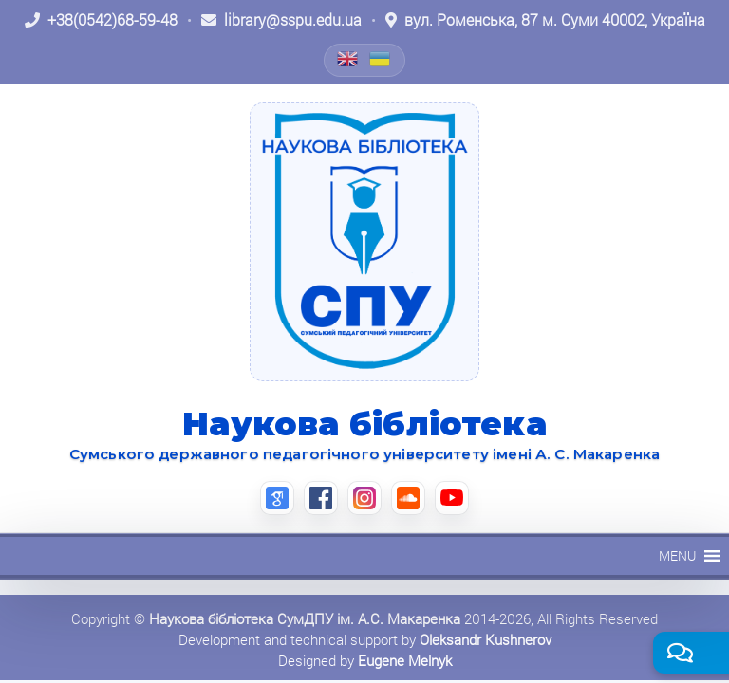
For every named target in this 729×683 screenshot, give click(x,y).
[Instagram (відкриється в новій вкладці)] (364, 498)
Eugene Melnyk (405, 660)
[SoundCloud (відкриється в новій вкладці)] (408, 498)
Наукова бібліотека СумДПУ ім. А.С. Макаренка (304, 618)
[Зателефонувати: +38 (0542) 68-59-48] (101, 20)
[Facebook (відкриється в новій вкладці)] (321, 498)
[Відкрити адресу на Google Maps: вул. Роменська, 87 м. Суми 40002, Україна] (545, 20)
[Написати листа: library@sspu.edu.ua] (281, 20)
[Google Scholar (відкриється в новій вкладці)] (277, 498)
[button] (677, 556)
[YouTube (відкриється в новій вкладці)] (452, 498)
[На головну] (364, 241)
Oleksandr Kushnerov (485, 639)
